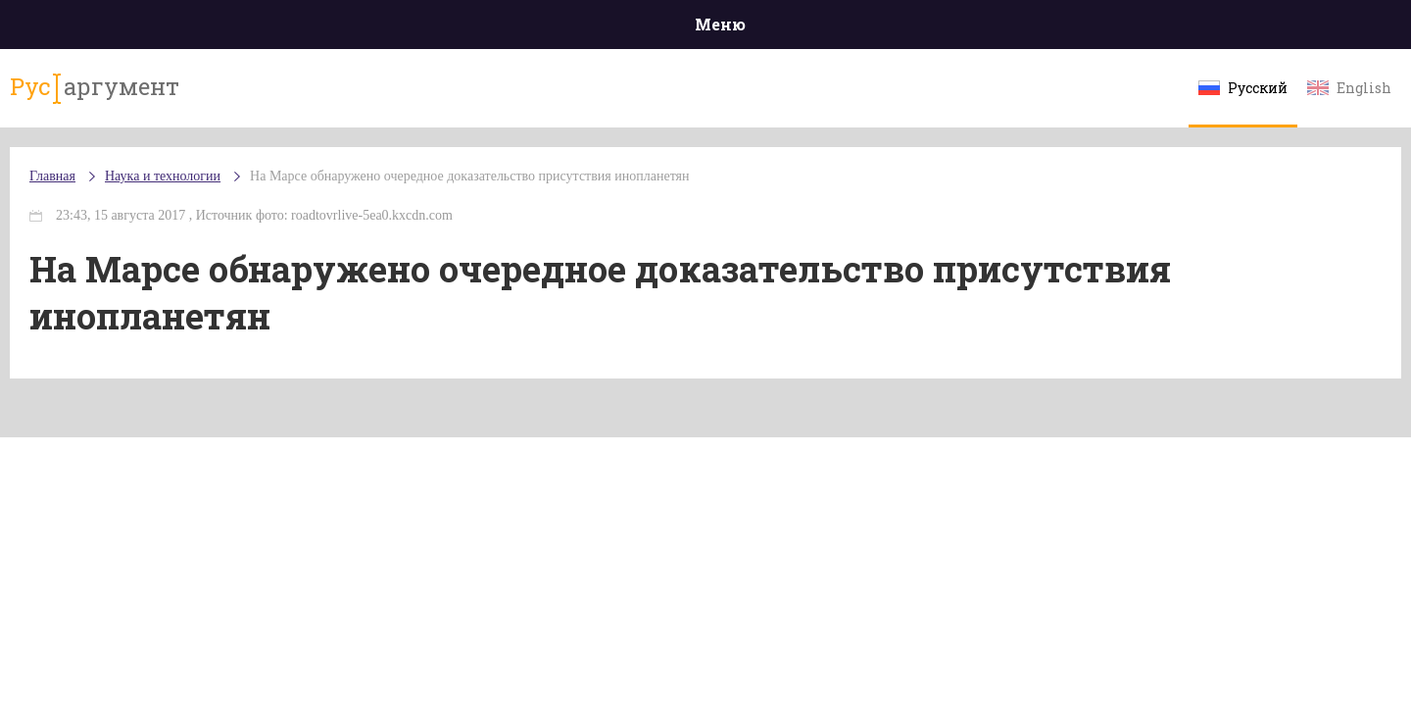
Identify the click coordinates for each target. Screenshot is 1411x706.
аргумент (202, 97)
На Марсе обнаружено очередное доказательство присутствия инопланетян (586, 195)
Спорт (749, 29)
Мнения (1244, 29)
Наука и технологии (871, 40)
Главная (167, 29)
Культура (1007, 29)
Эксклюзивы (1128, 29)
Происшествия (290, 29)
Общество (532, 29)
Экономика (648, 29)
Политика (421, 29)
